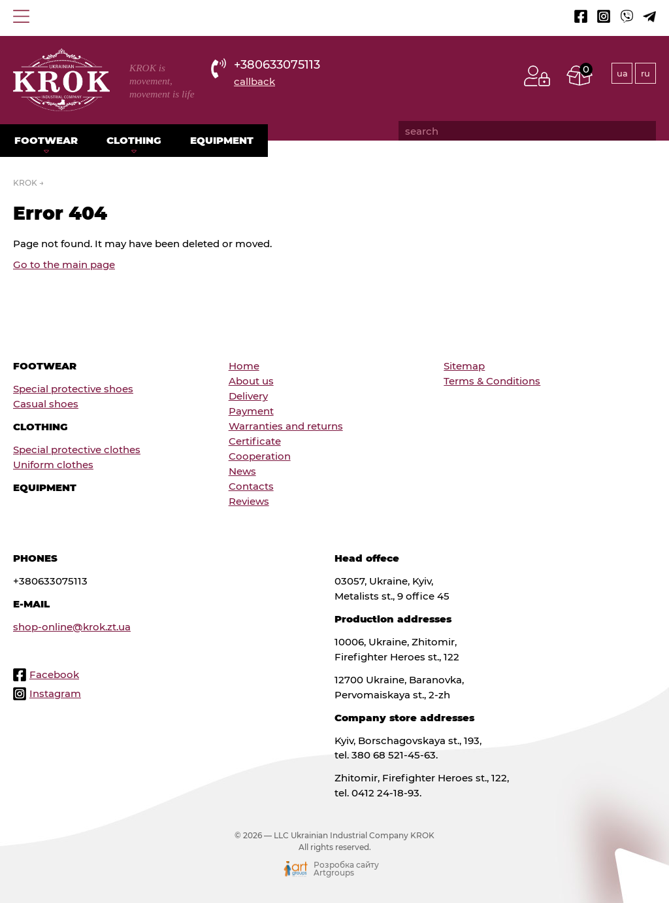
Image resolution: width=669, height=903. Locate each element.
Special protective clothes (76, 449)
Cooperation (260, 456)
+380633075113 (277, 64)
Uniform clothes (53, 464)
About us (251, 381)
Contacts (251, 486)
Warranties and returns (286, 426)
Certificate (255, 441)
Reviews (249, 501)
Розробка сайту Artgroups (346, 869)
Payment (251, 411)
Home (244, 366)
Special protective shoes (73, 389)
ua (622, 73)
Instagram (55, 693)
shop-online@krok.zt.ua (72, 627)
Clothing (133, 140)
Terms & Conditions (492, 381)
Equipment (221, 140)
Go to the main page (64, 264)
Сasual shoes (45, 404)
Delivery (248, 396)
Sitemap (464, 366)
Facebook (54, 674)
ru (645, 73)
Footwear (46, 140)
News (242, 471)
